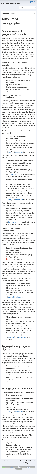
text (9, 91)
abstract (11, 297)
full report (19, 297)
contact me (19, 152)
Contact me (12, 174)
